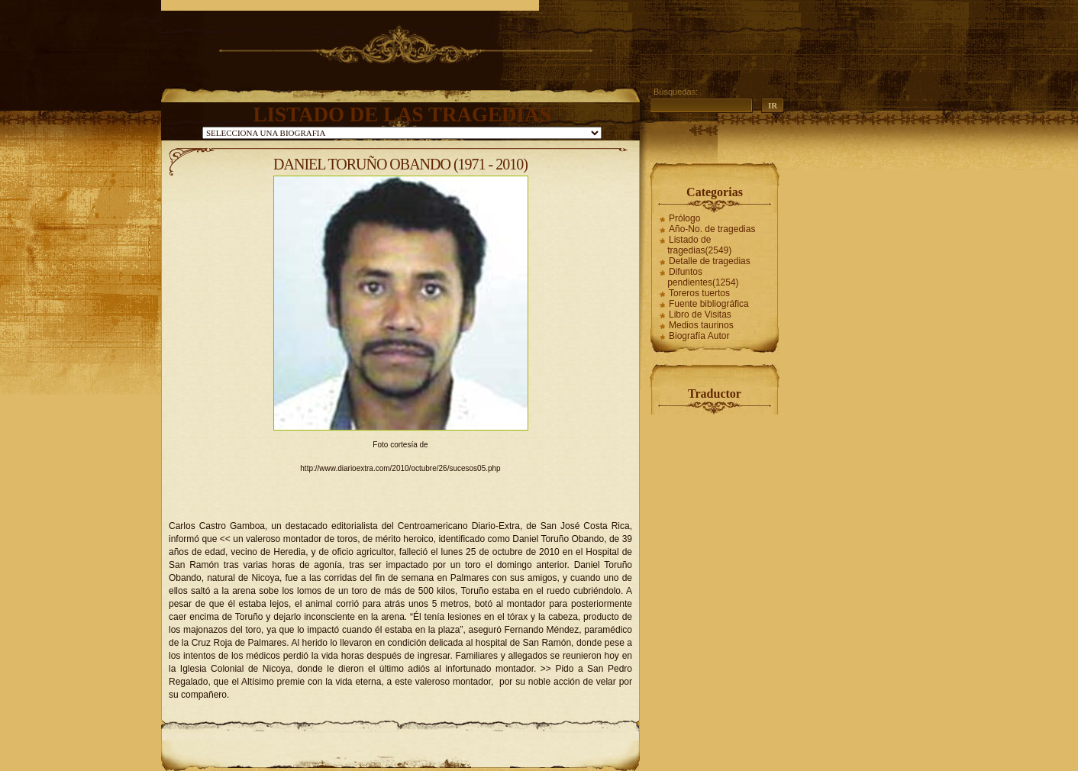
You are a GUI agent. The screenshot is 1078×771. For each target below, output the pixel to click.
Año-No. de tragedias (712, 229)
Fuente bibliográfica (709, 303)
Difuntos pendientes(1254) (702, 277)
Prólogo (684, 218)
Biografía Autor (699, 336)
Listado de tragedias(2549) (699, 245)
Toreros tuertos (699, 293)
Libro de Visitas (700, 314)
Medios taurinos (701, 325)
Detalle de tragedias (709, 261)
